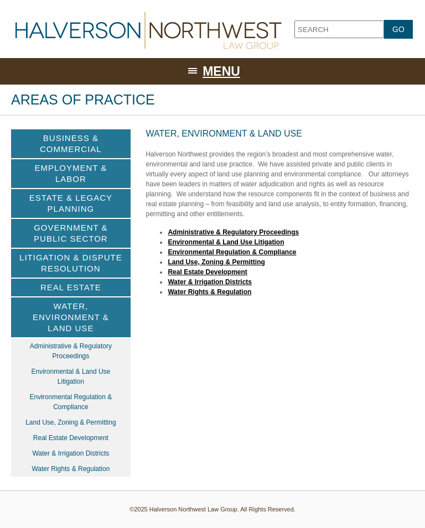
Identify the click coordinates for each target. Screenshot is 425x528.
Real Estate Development (207, 272)
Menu (221, 71)
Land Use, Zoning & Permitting (216, 262)
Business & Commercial (71, 143)
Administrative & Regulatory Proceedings (233, 232)
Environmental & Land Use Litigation (226, 242)
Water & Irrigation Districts (210, 282)
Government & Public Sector (71, 233)
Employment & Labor (70, 173)
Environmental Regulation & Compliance (232, 252)
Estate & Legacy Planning (70, 203)
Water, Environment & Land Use (71, 317)
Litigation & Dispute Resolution (70, 263)
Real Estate (70, 287)
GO (398, 29)
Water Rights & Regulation (209, 292)
